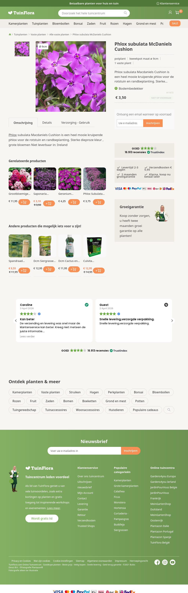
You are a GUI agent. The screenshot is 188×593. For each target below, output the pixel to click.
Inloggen (170, 12)
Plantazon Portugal (161, 531)
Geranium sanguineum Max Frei (69, 193)
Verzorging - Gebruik (75, 123)
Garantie (82, 509)
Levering (82, 504)
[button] (144, 150)
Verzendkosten (86, 520)
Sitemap (80, 560)
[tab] (23, 122)
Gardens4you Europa (163, 476)
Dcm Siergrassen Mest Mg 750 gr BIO (44, 261)
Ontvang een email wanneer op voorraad (144, 114)
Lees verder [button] (106, 336)
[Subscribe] (130, 451)
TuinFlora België (160, 542)
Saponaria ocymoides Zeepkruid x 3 (42, 193)
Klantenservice (169, 3)
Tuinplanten (20, 34)
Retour (81, 515)
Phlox (13, 135)
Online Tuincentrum (32, 564)
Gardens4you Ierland (163, 481)
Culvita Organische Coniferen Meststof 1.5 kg (93, 261)
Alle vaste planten (59, 34)
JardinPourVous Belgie (163, 487)
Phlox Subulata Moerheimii (93, 193)
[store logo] (26, 12)
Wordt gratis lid (41, 518)
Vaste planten (38, 34)
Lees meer (53, 508)
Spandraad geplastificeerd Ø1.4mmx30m (18, 261)
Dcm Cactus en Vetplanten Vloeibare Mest (68, 261)
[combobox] (94, 13)
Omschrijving (23, 123)
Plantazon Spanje (160, 537)
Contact (82, 498)
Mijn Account (85, 493)
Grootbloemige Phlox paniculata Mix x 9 (19, 193)
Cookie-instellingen (63, 560)
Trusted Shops (86, 526)
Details (47, 123)
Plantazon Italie (159, 526)
